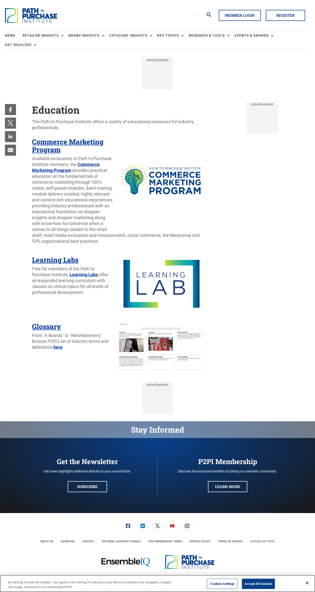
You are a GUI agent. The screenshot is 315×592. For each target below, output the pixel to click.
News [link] (10, 35)
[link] (10, 109)
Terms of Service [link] (230, 541)
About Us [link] (46, 541)
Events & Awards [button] (251, 35)
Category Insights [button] (128, 35)
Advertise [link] (68, 541)
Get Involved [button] (18, 45)
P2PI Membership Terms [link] (165, 541)
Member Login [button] (240, 15)
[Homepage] (31, 15)
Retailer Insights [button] (41, 35)
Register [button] (285, 15)
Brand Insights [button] (83, 35)
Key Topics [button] (168, 35)
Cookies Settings (262, 541)
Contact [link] (88, 541)
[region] (157, 583)
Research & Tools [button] (207, 35)
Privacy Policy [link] (200, 541)
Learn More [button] (227, 486)
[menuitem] (14, 35)
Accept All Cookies (258, 584)
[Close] (307, 582)
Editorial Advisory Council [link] (121, 541)
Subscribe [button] (87, 486)
